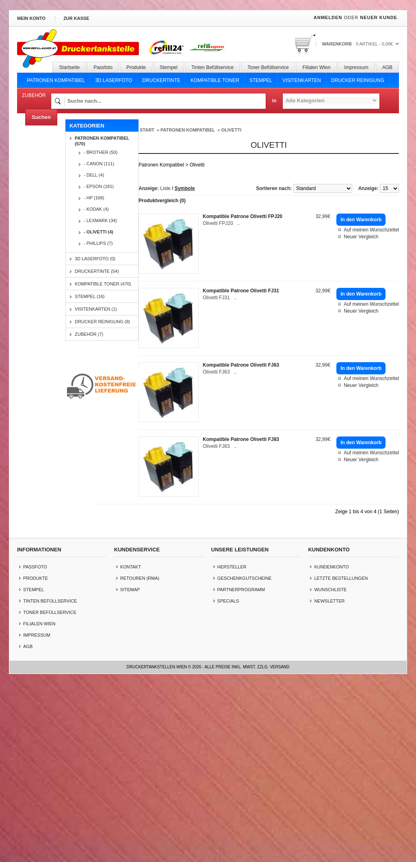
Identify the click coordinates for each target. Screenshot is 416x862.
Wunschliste (330, 767)
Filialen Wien (317, 67)
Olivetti (231, 129)
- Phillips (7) (98, 243)
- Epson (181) (99, 186)
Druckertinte (161, 80)
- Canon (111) (99, 163)
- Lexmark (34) (100, 220)
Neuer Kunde (378, 17)
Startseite (69, 67)
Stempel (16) (90, 296)
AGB (387, 67)
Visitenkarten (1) (96, 309)
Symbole (185, 188)
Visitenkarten (301, 80)
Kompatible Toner (215, 80)
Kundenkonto (331, 744)
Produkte (136, 67)
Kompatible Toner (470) (103, 283)
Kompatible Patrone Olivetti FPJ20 (242, 216)
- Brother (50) (100, 152)
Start (147, 129)
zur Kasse (76, 18)
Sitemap (130, 767)
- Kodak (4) (96, 209)
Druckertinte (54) (97, 271)
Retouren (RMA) (139, 756)
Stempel (169, 67)
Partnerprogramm (241, 767)
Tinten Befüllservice (212, 67)
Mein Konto (31, 18)
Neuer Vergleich (361, 237)
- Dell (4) (94, 175)
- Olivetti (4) (98, 231)
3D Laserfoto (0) (95, 258)
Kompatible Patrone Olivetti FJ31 (241, 291)
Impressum (356, 67)
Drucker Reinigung (357, 80)
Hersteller (232, 744)
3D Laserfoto (113, 80)
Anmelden (328, 17)
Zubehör (34, 95)
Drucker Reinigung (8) (102, 321)
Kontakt (130, 744)
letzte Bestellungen (341, 756)
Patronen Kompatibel (56, 80)
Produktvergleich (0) (162, 200)
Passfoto (103, 67)
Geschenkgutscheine (244, 756)
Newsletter (329, 778)
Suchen (41, 117)
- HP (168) (94, 197)
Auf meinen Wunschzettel (371, 230)
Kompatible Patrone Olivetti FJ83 (241, 439)
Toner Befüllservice (267, 67)
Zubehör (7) (89, 334)
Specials (228, 778)
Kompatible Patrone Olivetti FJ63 (241, 365)
